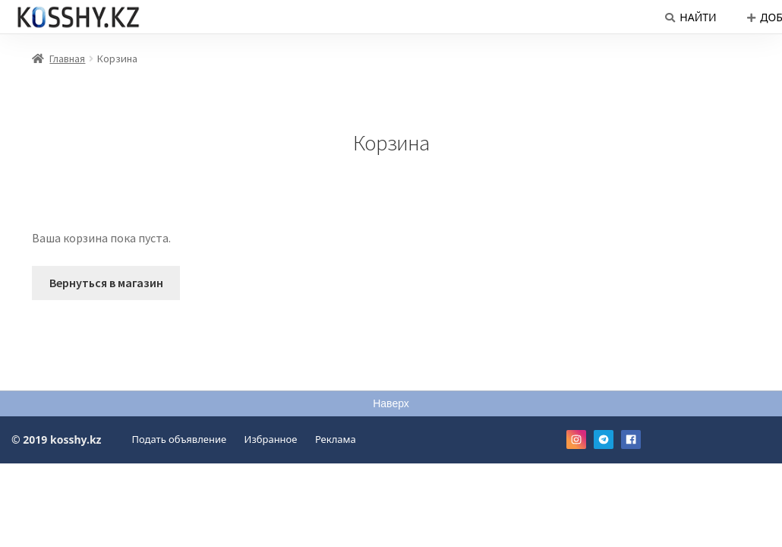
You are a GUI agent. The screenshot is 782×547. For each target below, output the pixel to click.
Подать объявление (179, 439)
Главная (67, 58)
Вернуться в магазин (106, 282)
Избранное (271, 439)
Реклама (335, 439)
